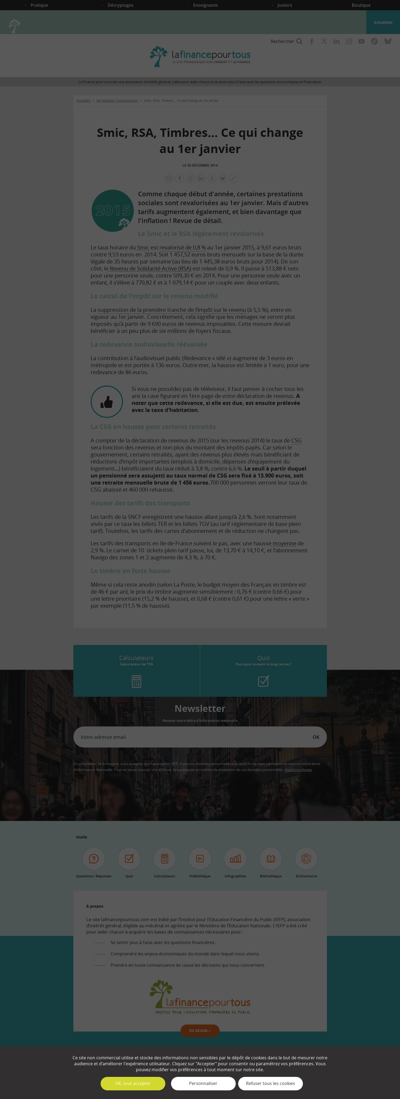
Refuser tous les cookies (270, 1083)
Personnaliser (203, 1083)
